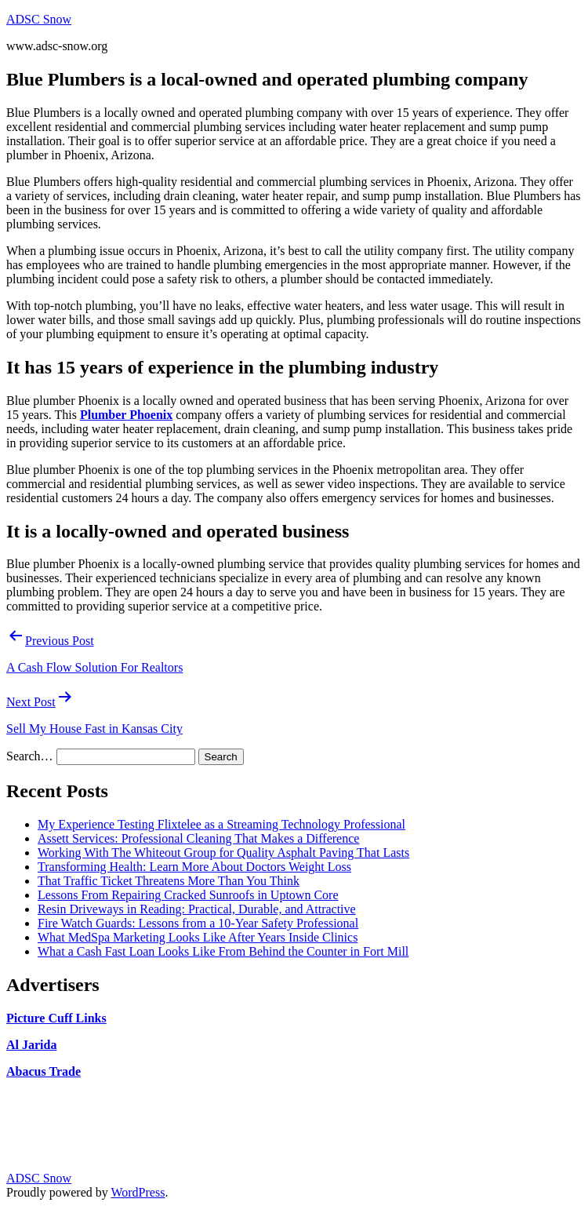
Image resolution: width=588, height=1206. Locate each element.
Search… (29, 756)
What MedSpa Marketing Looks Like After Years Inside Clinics (198, 937)
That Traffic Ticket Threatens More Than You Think (168, 880)
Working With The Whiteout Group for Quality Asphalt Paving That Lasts (223, 852)
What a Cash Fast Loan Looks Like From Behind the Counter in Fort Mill (223, 951)
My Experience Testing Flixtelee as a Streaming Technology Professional (221, 824)
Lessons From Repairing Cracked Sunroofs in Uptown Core (188, 895)
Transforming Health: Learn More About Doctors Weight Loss (194, 866)
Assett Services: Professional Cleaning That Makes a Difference (198, 838)
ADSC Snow (38, 19)
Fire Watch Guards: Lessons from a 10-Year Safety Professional (198, 923)
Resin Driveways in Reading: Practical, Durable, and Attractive (197, 909)
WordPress (138, 1192)
